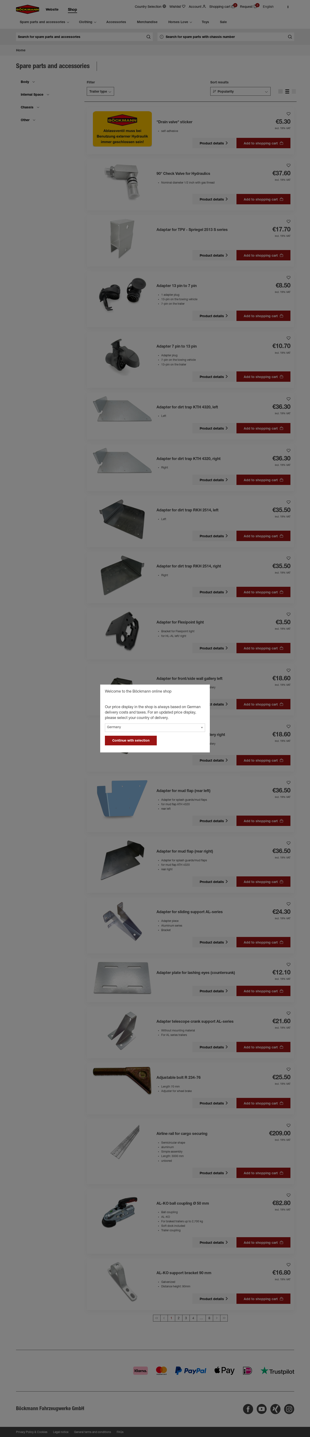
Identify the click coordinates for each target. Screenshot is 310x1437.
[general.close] (201, 692)
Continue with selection (130, 741)
